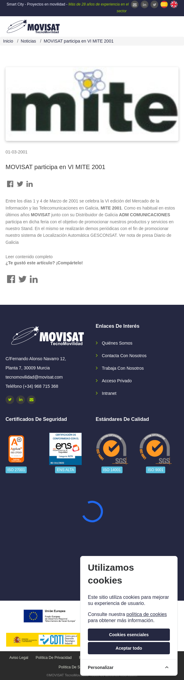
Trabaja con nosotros (123, 368)
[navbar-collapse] (167, 26)
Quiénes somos (117, 343)
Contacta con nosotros (124, 355)
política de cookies (146, 614)
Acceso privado (117, 380)
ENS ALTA (65, 470)
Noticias (28, 41)
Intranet (109, 393)
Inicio (8, 41)
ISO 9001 (155, 470)
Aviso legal (18, 657)
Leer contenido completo (29, 256)
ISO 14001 (112, 470)
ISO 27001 (16, 470)
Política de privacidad (54, 657)
